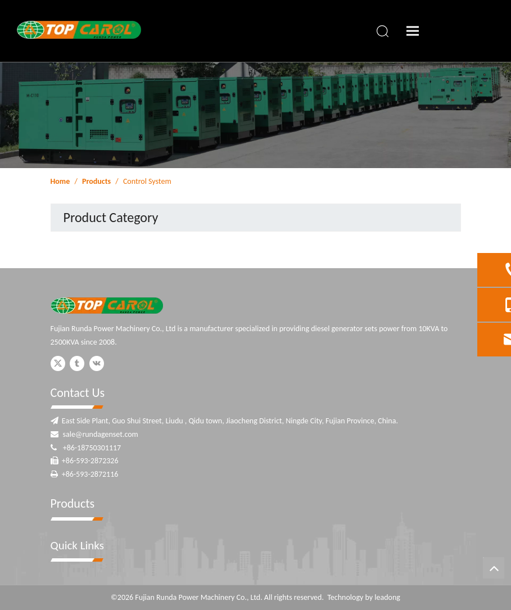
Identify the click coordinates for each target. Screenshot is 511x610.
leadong (387, 597)
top (493, 568)
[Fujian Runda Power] (107, 305)
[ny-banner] (255, 115)
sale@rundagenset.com (100, 434)
